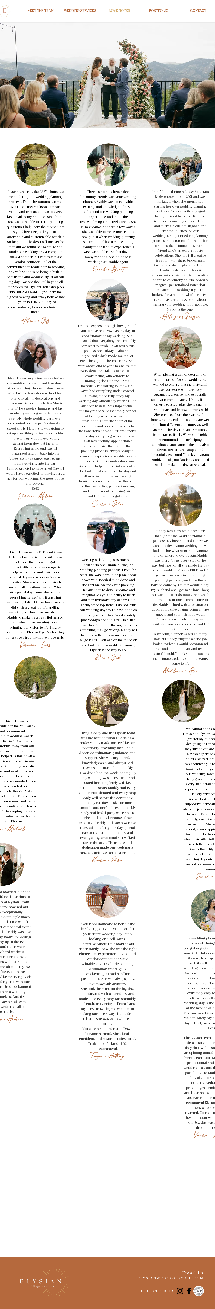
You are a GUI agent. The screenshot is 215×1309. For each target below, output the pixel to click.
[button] (80, 11)
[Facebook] (189, 1291)
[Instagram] (180, 1291)
